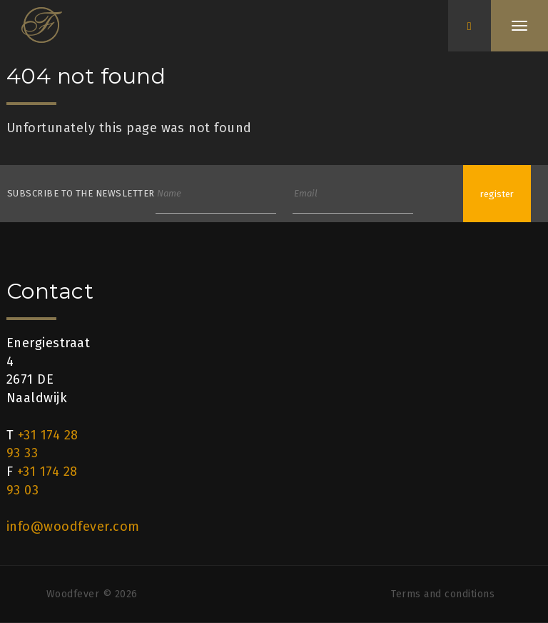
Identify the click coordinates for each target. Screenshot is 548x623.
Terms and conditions (442, 594)
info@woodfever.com (73, 526)
